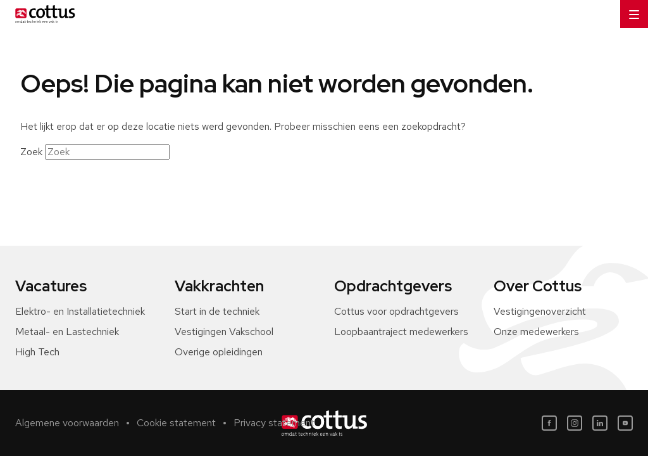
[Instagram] (574, 423)
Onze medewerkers (536, 331)
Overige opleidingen (219, 351)
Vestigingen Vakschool (224, 331)
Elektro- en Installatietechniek (80, 311)
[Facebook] (549, 423)
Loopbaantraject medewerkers (401, 331)
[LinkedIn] (600, 423)
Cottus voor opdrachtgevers (396, 311)
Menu (629, 10)
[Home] (42, 14)
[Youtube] (625, 423)
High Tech (37, 351)
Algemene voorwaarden (67, 422)
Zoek (31, 151)
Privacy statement (274, 422)
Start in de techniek (217, 311)
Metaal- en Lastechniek (67, 331)
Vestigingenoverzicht (540, 311)
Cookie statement (176, 422)
